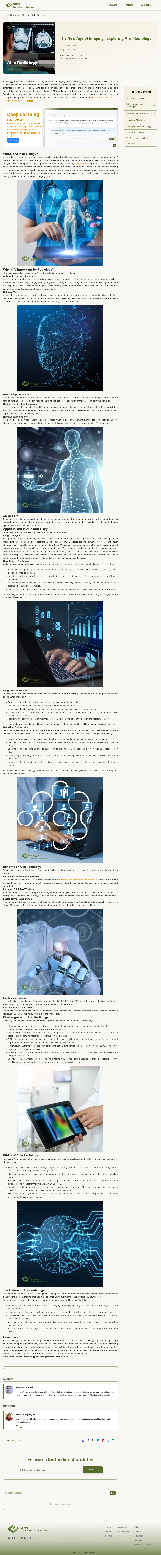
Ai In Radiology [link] (39, 15)
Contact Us (123, 1531)
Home (108, 1527)
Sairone (108, 1535)
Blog (24, 15)
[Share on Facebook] (87, 1441)
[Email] (17, 1426)
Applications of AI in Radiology (140, 113)
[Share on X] (92, 1441)
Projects (128, 5)
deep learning (81, 163)
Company (145, 5)
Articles (138, 1540)
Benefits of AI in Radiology (140, 120)
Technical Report (143, 1544)
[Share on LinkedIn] (97, 1441)
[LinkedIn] (21, 1426)
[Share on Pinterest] (103, 1441)
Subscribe (93, 1470)
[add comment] (113, 1493)
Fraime (108, 1531)
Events (138, 1531)
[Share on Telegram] (108, 1441)
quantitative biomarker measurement (77, 879)
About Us (122, 1527)
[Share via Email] (82, 1441)
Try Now (13, 140)
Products (112, 5)
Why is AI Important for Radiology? (140, 105)
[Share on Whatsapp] (113, 1441)
